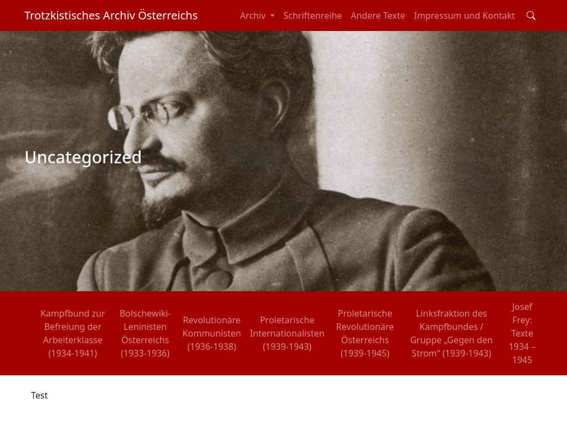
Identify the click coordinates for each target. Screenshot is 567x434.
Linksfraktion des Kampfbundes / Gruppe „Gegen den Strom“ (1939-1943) (451, 333)
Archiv (254, 15)
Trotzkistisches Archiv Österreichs (111, 15)
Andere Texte (378, 15)
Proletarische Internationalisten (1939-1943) (287, 333)
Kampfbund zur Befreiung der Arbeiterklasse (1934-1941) (72, 333)
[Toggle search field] (531, 15)
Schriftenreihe (313, 15)
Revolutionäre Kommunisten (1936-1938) (212, 333)
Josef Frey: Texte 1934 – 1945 (522, 333)
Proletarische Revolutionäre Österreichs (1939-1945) (365, 333)
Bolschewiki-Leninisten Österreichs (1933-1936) (145, 333)
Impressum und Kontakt (464, 15)
